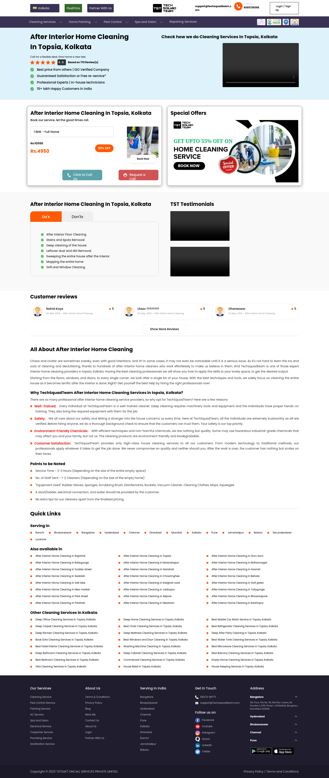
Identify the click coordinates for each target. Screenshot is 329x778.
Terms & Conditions (97, 697)
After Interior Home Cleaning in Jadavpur (149, 589)
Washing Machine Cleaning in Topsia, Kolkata (152, 646)
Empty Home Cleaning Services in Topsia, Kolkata (242, 660)
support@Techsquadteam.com (220, 703)
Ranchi (39, 532)
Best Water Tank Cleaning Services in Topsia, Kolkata (244, 639)
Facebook (204, 720)
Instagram (205, 732)
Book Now (143, 159)
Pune (215, 532)
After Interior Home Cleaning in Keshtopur (238, 603)
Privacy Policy (93, 703)
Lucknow (40, 539)
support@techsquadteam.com (213, 8)
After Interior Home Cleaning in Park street (61, 596)
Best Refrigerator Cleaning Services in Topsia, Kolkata (245, 626)
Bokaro (258, 532)
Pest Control (116, 22)
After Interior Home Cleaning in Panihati (60, 603)
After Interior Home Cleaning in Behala (236, 576)
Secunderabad (282, 532)
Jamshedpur (236, 532)
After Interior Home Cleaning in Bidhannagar (239, 562)
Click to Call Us (82, 176)
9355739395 (251, 7)
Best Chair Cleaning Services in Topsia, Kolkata (153, 626)
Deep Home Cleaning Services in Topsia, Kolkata (154, 619)
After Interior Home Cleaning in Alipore (148, 596)
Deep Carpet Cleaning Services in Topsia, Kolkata (66, 626)
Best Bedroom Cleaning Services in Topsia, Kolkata (67, 660)
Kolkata (196, 532)
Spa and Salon (149, 22)
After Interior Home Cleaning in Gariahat (149, 569)
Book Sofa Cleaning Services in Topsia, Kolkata (64, 639)
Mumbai (176, 532)
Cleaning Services (46, 22)
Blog (88, 708)
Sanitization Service (42, 744)
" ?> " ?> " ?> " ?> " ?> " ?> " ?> (72, 132)
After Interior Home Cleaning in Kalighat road (152, 582)
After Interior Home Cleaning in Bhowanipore (240, 596)
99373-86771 (208, 697)
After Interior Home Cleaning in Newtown (149, 603)
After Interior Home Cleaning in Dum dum (238, 556)
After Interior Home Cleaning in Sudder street (63, 569)
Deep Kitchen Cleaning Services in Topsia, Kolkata (66, 633)
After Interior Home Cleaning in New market (62, 589)
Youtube (203, 726)
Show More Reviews (164, 329)
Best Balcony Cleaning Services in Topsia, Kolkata (242, 653)
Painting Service (40, 708)
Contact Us (92, 720)
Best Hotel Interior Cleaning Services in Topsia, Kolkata (69, 646)
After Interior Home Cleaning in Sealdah (60, 576)
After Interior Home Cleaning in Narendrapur (151, 562)
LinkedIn (203, 745)
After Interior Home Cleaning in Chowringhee (152, 576)
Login (88, 732)
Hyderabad (112, 532)
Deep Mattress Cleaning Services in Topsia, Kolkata (155, 633)
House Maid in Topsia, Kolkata (142, 666)
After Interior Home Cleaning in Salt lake (60, 582)
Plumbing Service (41, 738)
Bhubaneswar (63, 532)
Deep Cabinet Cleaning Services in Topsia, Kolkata (155, 653)
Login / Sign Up (283, 8)
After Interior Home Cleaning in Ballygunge (62, 562)
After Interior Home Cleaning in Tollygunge (238, 589)
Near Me (90, 714)
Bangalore (88, 532)
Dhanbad (155, 532)
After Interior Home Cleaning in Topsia (147, 556)
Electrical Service (40, 726)
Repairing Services (183, 22)
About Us (91, 726)
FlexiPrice (73, 8)
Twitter (202, 751)
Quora (202, 739)
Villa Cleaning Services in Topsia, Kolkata (60, 666)
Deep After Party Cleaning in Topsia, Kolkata (239, 633)
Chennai (134, 532)
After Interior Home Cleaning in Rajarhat (60, 556)
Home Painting (83, 22)
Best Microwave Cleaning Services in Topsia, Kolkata (244, 646)
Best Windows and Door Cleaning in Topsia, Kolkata (156, 639)
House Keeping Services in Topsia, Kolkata (238, 666)
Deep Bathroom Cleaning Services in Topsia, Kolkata (68, 653)
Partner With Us (100, 8)
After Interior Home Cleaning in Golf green (238, 582)
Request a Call (137, 176)
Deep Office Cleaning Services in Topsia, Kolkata (65, 619)
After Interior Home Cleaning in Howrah (236, 569)
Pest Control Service (42, 703)
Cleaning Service (40, 697)
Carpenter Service (41, 732)
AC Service (37, 714)
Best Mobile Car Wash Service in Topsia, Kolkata (241, 619)
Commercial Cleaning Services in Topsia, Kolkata (154, 660)
